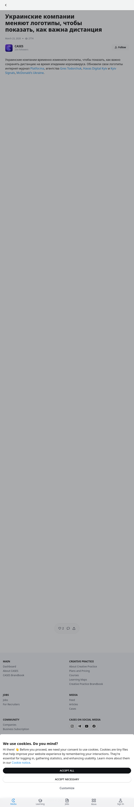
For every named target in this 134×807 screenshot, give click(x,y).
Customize (67, 788)
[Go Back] (6, 5)
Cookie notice (21, 763)
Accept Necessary (67, 779)
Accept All (67, 770)
